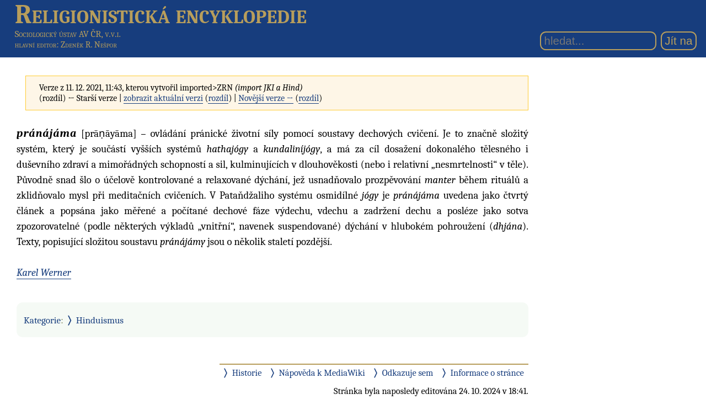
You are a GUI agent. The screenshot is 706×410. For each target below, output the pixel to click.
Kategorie (42, 320)
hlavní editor (36, 45)
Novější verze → (265, 98)
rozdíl (218, 98)
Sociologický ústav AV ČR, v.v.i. (68, 34)
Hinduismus (100, 320)
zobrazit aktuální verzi (163, 98)
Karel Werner (44, 273)
